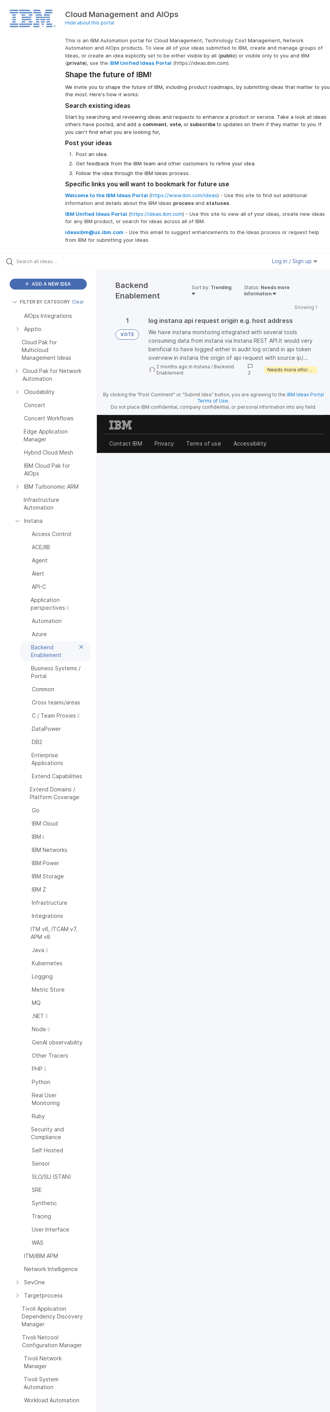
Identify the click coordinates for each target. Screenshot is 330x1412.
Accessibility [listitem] (250, 443)
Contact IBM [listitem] (125, 443)
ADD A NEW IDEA (48, 284)
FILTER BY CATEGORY (41, 302)
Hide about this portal (89, 23)
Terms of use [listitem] (203, 443)
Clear (78, 302)
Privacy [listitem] (164, 443)
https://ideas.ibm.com (156, 214)
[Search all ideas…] (52, 261)
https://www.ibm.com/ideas (184, 195)
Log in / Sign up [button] (295, 261)
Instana (202, 366)
